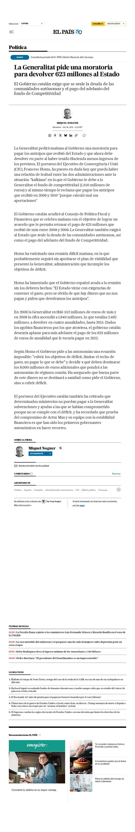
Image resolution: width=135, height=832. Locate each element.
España (27, 490)
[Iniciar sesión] (116, 24)
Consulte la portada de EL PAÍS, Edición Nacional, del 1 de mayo (62, 57)
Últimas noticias (19, 626)
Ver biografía (40, 453)
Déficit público (89, 490)
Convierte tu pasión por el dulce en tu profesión (110, 762)
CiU (77, 490)
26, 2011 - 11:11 (72, 127)
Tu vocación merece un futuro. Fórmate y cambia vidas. (110, 745)
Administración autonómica (59, 490)
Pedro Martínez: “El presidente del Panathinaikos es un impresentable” (57, 658)
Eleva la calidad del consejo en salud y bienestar (109, 780)
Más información (23, 505)
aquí (82, 505)
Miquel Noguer (67, 122)
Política (18, 47)
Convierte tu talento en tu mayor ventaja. (34, 789)
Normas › (116, 473)
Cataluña (38, 490)
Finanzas (102, 490)
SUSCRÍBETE (98, 24)
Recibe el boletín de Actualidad (34, 465)
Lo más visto (16, 672)
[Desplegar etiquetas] (118, 489)
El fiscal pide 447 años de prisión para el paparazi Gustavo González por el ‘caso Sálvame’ (56, 697)
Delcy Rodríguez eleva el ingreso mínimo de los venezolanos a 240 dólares (58, 651)
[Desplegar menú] (11, 32)
